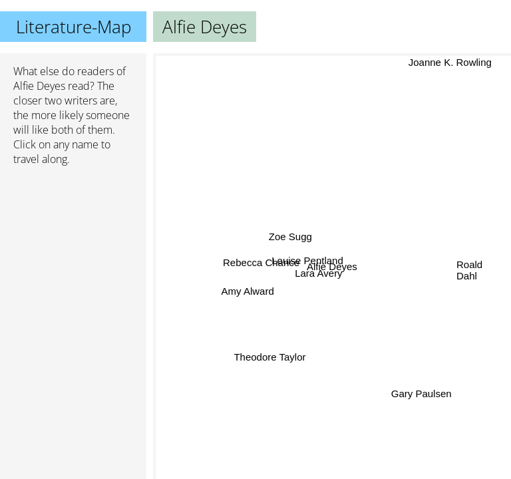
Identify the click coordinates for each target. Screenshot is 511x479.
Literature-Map (73, 27)
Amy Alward (248, 290)
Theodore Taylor (269, 357)
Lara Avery (319, 273)
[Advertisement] (73, 246)
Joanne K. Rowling (448, 62)
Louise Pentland (307, 260)
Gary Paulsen (421, 394)
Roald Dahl (469, 270)
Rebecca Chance (262, 261)
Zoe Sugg (290, 236)
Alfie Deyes (39, 86)
